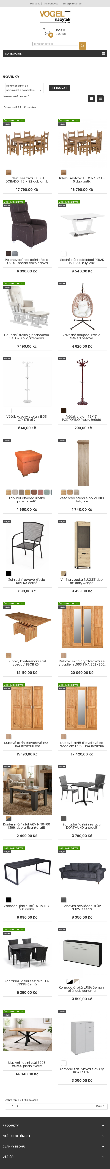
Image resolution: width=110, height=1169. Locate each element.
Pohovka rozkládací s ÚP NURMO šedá (82, 867)
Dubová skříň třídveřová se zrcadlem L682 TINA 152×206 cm (82, 704)
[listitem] (8, 172)
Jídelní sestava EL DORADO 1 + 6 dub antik (82, 139)
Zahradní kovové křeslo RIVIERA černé (27, 541)
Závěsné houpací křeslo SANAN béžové (82, 300)
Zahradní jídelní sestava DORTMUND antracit (82, 785)
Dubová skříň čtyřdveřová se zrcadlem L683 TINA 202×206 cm (82, 622)
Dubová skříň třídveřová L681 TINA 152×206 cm (27, 704)
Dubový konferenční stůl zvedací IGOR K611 (27, 622)
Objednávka (51, 3)
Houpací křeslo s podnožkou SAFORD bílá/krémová (27, 300)
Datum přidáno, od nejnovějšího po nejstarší (24, 88)
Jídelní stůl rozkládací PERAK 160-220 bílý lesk (82, 221)
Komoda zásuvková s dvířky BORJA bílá (82, 1030)
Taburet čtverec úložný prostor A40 (27, 459)
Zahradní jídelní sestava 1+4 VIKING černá (27, 946)
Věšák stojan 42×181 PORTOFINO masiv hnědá (82, 378)
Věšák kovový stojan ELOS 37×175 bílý (27, 378)
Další (100, 1106)
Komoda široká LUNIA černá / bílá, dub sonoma (82, 949)
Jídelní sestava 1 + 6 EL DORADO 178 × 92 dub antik (27, 139)
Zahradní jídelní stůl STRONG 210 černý (27, 867)
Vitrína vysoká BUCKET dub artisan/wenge (82, 541)
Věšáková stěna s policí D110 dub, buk (82, 459)
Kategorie (13, 54)
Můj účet (35, 3)
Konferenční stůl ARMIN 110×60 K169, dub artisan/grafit (27, 785)
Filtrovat (59, 88)
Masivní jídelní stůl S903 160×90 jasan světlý (27, 1028)
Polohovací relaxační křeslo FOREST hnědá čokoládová (27, 221)
